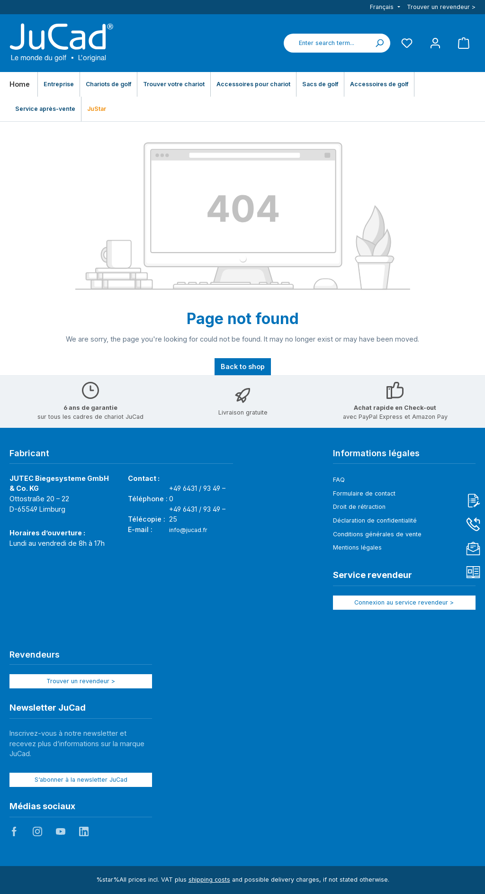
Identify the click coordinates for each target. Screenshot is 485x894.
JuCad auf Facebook (14, 831)
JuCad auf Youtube (60, 831)
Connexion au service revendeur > (404, 602)
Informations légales (376, 453)
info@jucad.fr (188, 529)
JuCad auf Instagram (37, 831)
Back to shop (243, 366)
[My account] (435, 43)
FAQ (339, 479)
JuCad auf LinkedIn (84, 831)
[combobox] (326, 43)
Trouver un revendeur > (441, 6)
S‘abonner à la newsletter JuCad (81, 779)
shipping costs (209, 879)
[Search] (379, 43)
